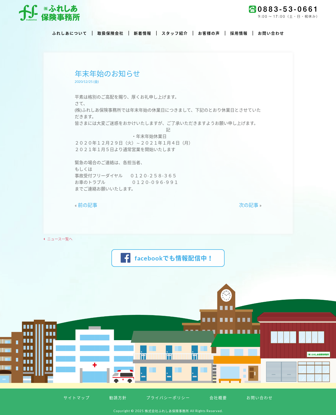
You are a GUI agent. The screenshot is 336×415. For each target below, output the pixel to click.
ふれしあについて (69, 33)
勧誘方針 (118, 397)
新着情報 (142, 33)
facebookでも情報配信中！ (174, 258)
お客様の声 (209, 33)
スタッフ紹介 (175, 33)
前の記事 (87, 205)
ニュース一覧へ (60, 239)
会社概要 (218, 397)
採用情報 (239, 33)
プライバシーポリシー (168, 397)
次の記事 (248, 205)
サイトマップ (77, 397)
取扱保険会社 (110, 33)
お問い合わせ (271, 33)
